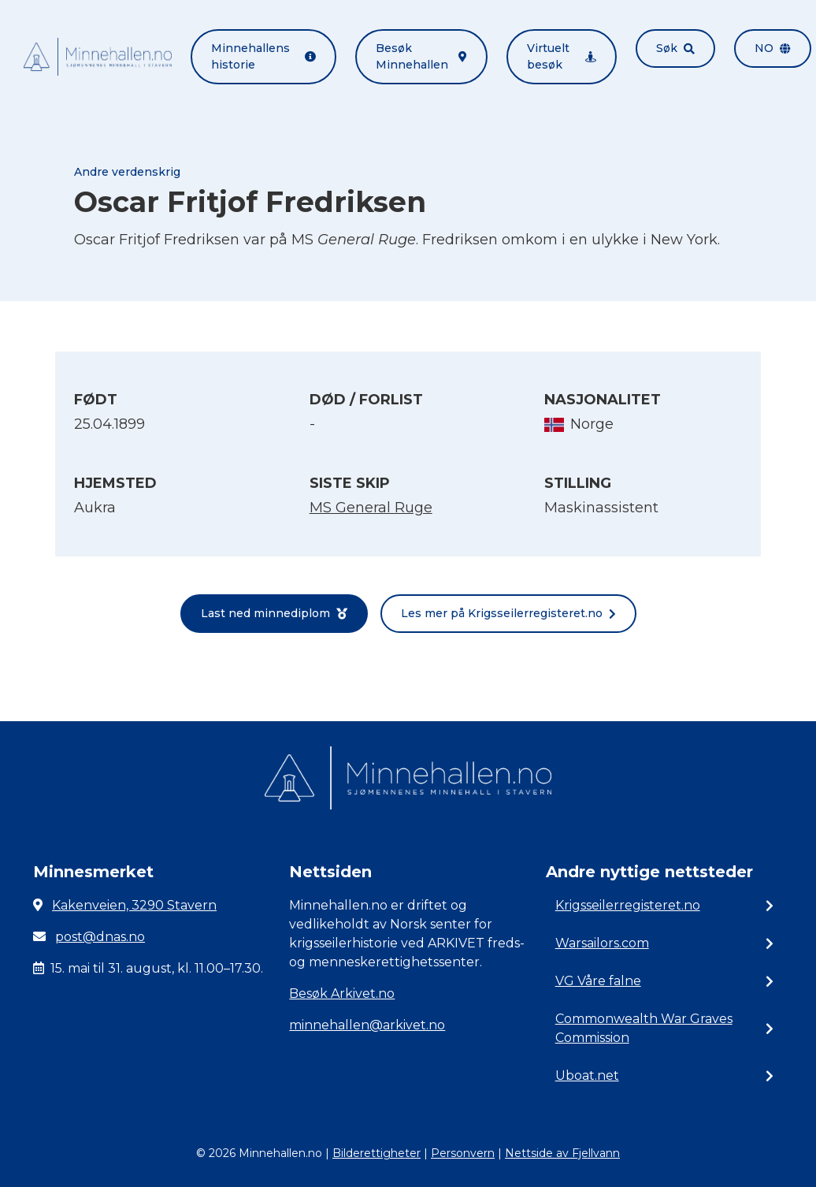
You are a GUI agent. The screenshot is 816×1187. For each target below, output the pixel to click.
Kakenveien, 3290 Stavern (134, 905)
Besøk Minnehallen (421, 56)
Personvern (463, 1153)
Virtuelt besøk (561, 56)
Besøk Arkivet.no (342, 993)
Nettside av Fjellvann (562, 1153)
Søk (675, 48)
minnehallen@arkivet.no (367, 1025)
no (773, 48)
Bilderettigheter (376, 1153)
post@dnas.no (100, 936)
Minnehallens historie (263, 56)
